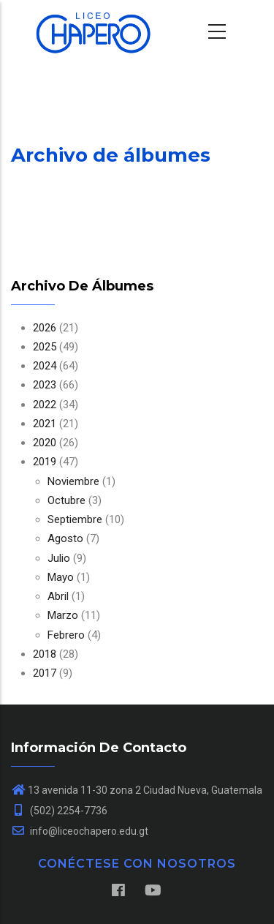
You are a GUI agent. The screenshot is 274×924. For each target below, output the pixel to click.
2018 (44, 654)
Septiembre (74, 519)
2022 (44, 404)
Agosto (65, 538)
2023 (44, 384)
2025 (44, 346)
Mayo (60, 577)
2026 (44, 327)
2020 (44, 442)
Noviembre (73, 481)
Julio (58, 558)
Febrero (66, 635)
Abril (58, 596)
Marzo (62, 615)
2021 (44, 423)
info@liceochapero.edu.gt (79, 831)
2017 (44, 673)
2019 (44, 461)
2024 (44, 365)
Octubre (66, 500)
